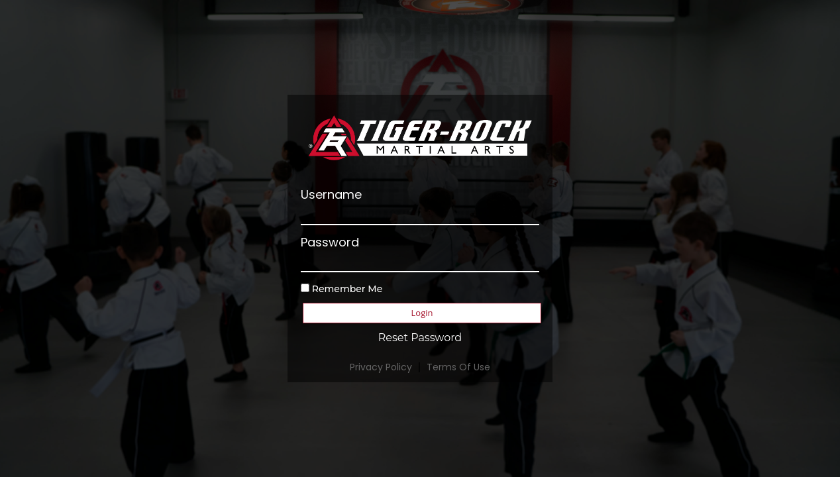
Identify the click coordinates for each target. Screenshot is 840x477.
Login (422, 313)
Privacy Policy (381, 367)
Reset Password (420, 337)
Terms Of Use (458, 367)
